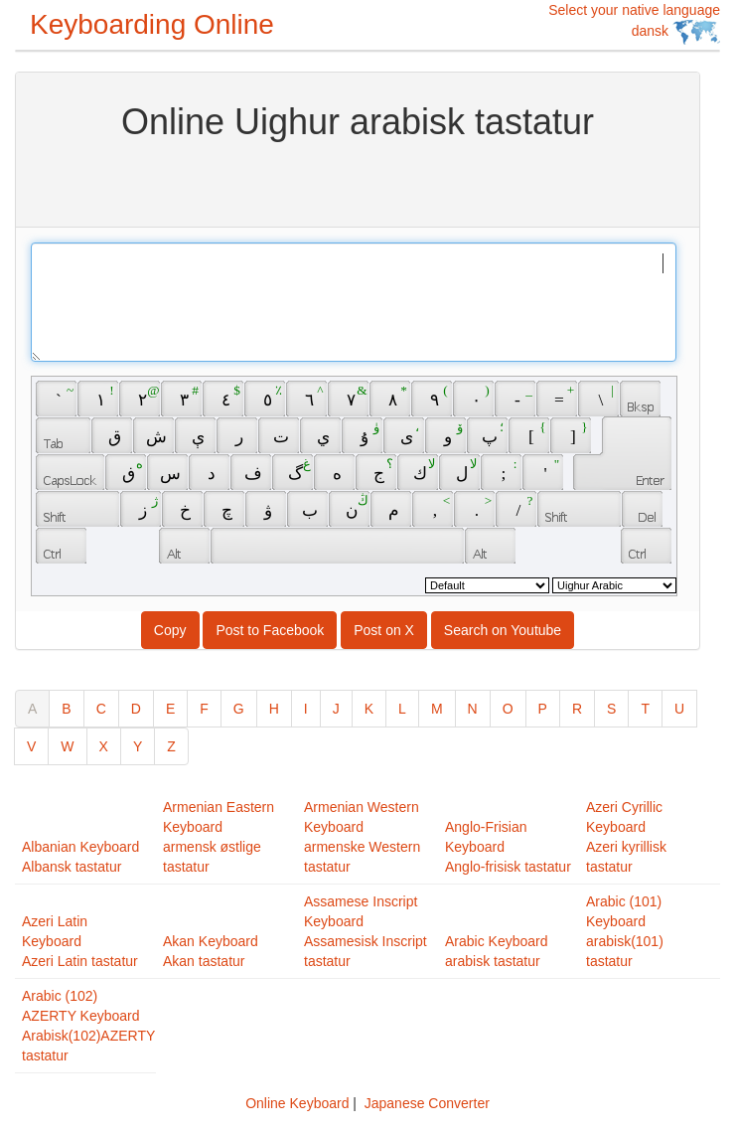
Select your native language (634, 23)
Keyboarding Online (152, 24)
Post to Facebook (270, 630)
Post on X (384, 630)
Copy (170, 630)
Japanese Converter (427, 1103)
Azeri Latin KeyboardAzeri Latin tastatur (80, 941)
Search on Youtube (502, 630)
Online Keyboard (297, 1103)
